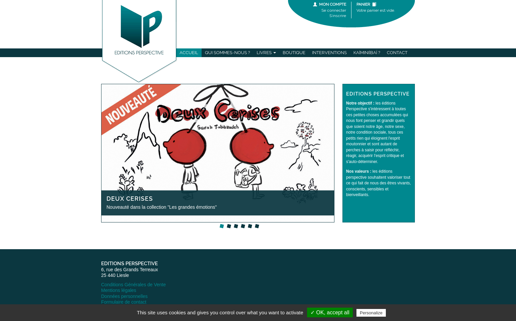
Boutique (294, 52)
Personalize (371, 312)
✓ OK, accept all (329, 312)
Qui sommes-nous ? (227, 52)
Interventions (329, 52)
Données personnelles (124, 296)
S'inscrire (337, 15)
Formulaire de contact (123, 302)
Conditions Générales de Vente (133, 284)
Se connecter (333, 10)
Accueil (189, 52)
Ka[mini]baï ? (366, 52)
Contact (397, 52)
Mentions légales (118, 290)
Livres (266, 52)
